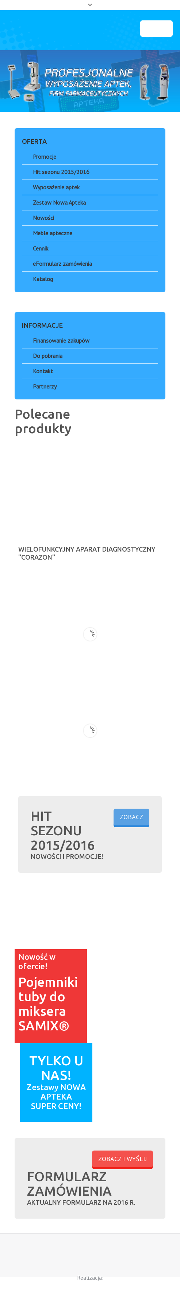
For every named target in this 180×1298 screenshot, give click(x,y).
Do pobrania (47, 355)
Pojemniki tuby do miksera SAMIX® (48, 1003)
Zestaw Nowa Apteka (59, 202)
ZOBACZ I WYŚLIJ (122, 1159)
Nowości (43, 217)
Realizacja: (90, 1277)
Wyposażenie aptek (56, 187)
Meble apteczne (52, 233)
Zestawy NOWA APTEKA (56, 1091)
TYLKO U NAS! (56, 1067)
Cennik (40, 248)
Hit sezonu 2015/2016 (61, 171)
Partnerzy (45, 386)
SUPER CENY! (56, 1105)
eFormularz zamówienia (62, 263)
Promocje (44, 156)
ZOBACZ (131, 817)
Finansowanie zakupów (61, 340)
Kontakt (43, 371)
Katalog (43, 279)
